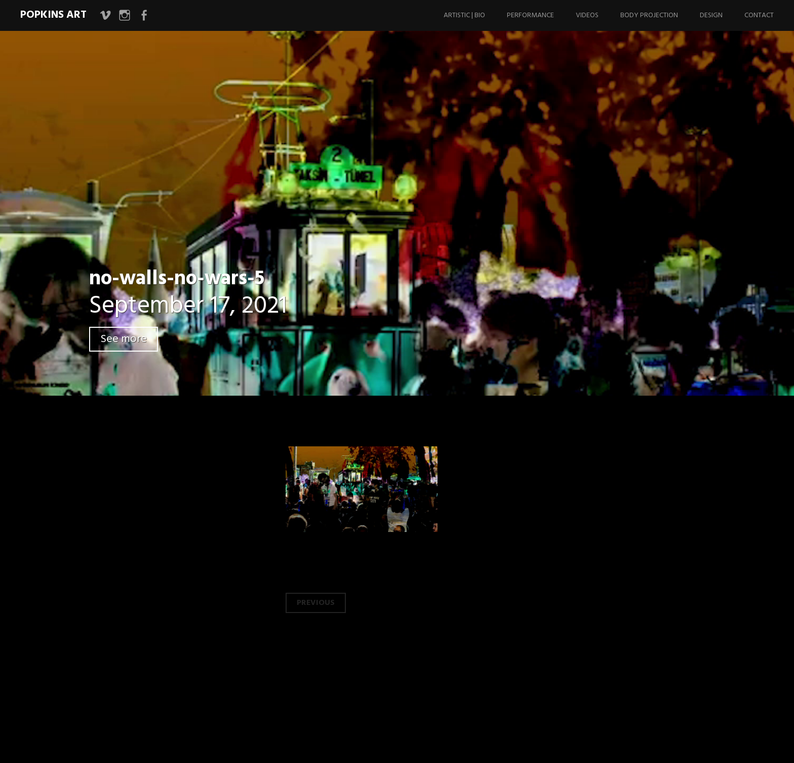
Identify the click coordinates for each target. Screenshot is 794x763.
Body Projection (649, 15)
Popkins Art (53, 15)
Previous (316, 602)
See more (123, 339)
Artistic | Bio (464, 15)
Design (711, 15)
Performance (530, 15)
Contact (759, 15)
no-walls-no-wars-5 (176, 279)
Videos (587, 15)
